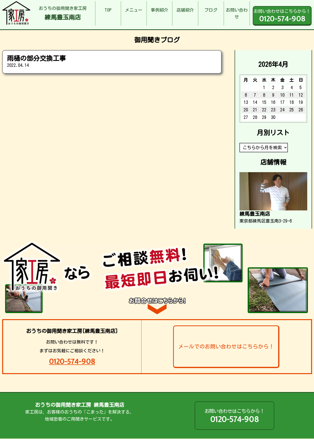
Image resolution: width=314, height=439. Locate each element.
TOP (108, 10)
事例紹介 (159, 10)
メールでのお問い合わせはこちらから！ (226, 346)
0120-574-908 (72, 361)
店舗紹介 (185, 10)
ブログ (210, 10)
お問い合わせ (237, 13)
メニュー (133, 10)
